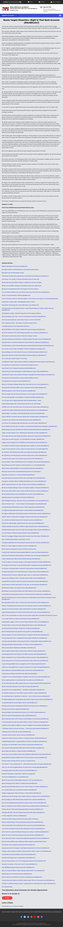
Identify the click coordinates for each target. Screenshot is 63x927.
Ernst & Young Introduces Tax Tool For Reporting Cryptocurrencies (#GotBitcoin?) (24, 861)
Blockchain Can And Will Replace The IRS (13, 273)
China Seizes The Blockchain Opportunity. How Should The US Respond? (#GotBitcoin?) (25, 276)
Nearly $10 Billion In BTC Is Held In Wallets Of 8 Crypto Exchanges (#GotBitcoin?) (23, 329)
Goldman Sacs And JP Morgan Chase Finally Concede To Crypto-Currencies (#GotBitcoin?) (26, 796)
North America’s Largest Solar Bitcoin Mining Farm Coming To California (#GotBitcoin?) (25, 832)
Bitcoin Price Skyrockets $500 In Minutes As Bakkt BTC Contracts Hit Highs (22, 283)
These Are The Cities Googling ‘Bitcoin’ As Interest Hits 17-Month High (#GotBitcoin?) (25, 767)
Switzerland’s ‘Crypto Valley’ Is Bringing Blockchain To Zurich (18, 302)
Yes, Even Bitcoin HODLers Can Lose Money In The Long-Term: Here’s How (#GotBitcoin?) (26, 292)
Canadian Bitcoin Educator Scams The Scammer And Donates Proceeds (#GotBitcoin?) (25, 581)
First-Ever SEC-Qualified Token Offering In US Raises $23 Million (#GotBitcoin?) (23, 397)
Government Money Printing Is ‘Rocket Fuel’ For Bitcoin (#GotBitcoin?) (21, 628)
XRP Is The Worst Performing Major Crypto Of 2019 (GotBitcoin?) (19, 716)
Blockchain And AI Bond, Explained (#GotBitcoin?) (15, 709)
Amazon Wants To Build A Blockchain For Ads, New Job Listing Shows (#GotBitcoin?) (24, 585)
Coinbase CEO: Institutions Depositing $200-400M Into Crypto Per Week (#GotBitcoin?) (25, 552)
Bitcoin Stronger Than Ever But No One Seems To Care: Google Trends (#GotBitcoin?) (24, 394)
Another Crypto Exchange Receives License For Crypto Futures (18, 761)
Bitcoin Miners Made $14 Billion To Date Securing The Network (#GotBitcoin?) (22, 468)
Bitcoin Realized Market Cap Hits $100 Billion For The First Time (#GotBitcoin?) (23, 494)
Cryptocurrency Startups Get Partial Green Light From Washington (19, 674)
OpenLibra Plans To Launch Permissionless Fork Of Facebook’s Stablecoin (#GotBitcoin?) (25, 342)
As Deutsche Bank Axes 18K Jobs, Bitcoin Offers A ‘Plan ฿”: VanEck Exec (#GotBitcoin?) (25, 722)
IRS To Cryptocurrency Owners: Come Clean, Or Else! (16, 539)
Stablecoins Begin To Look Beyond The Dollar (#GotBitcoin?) (18, 497)
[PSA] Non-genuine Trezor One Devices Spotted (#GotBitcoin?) (19, 391)
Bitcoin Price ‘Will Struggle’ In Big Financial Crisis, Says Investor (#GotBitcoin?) (23, 523)
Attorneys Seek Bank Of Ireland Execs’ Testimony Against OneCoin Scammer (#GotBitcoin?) (26, 339)
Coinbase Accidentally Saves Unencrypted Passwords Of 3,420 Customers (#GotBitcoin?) (25, 543)
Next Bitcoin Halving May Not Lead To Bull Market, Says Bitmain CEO (20, 305)
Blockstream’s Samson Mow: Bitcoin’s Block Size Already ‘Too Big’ (19, 336)
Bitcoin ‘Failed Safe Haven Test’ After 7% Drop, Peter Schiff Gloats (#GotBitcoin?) (23, 485)
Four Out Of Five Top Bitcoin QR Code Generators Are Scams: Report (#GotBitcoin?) (24, 423)
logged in (11, 906)
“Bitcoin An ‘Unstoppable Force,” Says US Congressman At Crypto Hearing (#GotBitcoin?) (26, 667)
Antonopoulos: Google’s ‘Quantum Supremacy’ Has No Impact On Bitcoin (21, 313)
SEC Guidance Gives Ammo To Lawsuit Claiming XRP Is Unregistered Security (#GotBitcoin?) (26, 565)
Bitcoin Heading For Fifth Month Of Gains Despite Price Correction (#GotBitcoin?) (23, 800)
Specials (4, 912)
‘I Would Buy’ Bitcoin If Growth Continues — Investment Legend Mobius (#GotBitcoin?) (25, 729)
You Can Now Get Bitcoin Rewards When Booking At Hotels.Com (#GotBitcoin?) (23, 829)
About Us (9, 912)
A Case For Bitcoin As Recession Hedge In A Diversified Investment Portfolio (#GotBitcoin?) (26, 562)
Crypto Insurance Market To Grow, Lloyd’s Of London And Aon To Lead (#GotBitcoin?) (25, 449)
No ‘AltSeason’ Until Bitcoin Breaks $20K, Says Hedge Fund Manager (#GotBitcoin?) (24, 452)
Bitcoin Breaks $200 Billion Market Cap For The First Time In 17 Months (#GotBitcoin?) (25, 787)
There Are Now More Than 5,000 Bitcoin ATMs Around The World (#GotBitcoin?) (23, 825)
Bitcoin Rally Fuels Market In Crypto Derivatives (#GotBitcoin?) (19, 751)
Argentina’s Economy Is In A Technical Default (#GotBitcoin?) (18, 475)
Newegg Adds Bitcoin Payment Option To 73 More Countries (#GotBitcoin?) (22, 645)
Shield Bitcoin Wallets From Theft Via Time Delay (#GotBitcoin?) (19, 588)
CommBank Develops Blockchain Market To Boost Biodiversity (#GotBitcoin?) (22, 510)
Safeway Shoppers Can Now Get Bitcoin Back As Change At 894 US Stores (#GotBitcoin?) (25, 635)
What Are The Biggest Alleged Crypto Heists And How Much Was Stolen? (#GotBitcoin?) (25, 536)
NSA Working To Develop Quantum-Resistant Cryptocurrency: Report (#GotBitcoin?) (24, 455)
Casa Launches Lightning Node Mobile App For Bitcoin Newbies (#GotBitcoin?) (23, 748)
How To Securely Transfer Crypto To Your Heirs (14, 359)
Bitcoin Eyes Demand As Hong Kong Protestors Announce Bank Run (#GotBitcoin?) (24, 355)
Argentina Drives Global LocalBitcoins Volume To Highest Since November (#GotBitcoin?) (26, 725)
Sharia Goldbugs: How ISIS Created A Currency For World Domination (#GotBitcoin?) (24, 352)
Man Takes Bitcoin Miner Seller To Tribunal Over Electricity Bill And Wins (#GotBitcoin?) (25, 603)
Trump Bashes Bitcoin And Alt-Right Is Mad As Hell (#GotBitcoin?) (19, 703)
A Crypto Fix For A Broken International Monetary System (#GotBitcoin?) (21, 420)
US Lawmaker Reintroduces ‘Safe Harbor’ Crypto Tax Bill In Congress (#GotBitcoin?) (24, 693)
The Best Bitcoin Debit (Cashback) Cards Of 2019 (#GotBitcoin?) (19, 855)
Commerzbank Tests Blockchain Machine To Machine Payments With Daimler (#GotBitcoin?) (26, 594)
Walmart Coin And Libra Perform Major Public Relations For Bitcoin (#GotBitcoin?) (24, 609)
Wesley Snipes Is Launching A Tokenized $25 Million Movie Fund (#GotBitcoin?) (23, 413)
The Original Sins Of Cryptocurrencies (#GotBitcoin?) (16, 381)
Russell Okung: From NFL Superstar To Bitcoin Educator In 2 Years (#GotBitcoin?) (23, 465)
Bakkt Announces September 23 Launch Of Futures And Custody (19, 549)
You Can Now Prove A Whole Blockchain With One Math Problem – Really (21, 401)
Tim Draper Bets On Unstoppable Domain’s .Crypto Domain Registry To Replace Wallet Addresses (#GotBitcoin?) (28, 309)
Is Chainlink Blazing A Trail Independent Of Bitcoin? (16, 326)
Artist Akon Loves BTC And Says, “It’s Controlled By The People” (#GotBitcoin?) (23, 439)
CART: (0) (43, 2)
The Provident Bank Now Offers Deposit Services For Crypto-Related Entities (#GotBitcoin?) (26, 683)
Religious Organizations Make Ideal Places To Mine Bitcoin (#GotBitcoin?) (21, 793)
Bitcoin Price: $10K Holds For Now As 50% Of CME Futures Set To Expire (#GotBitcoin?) (25, 491)
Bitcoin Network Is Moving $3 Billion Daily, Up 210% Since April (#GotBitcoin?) (23, 670)
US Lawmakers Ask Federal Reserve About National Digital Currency (20, 365)
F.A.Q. (22, 912)
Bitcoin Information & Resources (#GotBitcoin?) (14, 266)
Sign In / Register (56, 2)
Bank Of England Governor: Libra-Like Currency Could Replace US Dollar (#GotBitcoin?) (25, 501)
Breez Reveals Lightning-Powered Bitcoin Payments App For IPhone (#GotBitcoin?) (24, 803)
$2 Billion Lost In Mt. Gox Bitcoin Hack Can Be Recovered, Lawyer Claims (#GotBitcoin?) (25, 407)
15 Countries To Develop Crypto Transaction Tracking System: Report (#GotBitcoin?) (24, 569)
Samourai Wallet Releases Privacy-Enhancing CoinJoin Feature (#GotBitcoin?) (22, 822)
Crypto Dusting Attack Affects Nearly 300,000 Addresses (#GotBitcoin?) (21, 559)
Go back (7, 898)
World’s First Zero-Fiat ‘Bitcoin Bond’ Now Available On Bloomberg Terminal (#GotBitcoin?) (26, 754)
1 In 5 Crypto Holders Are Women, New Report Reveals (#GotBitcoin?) (20, 619)
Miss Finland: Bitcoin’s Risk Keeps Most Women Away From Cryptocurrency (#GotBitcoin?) (26, 436)
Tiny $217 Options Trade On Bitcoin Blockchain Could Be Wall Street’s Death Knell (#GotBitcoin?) (28, 346)
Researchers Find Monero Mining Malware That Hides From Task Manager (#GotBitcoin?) (25, 556)
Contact (31, 912)
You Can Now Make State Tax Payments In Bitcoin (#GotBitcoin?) (19, 790)
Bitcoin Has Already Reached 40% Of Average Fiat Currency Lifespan (20, 289)
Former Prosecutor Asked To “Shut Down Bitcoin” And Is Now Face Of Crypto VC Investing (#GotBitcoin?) (30, 299)
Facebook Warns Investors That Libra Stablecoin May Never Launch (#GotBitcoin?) (24, 625)
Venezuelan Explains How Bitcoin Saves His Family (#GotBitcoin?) (19, 771)
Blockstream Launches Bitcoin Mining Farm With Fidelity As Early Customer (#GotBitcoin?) (26, 591)
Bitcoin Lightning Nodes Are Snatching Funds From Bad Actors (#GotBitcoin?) (22, 680)
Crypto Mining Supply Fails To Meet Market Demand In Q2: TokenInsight (21, 404)
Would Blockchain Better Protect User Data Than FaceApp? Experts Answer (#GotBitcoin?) (26, 530)
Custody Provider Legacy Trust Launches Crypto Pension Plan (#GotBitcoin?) (22, 459)
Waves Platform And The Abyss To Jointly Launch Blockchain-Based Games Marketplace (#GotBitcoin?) (29, 426)
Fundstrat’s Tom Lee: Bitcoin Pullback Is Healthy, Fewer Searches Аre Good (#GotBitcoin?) (26, 677)
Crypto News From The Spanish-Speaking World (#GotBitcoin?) (19, 368)
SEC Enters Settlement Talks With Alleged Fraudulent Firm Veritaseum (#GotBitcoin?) (25, 333)
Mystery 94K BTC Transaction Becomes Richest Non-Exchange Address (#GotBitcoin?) (25, 417)
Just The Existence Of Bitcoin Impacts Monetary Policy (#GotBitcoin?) (20, 533)
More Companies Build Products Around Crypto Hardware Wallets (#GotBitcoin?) (23, 651)
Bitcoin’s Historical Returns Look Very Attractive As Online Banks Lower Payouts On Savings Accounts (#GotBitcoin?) (29, 598)
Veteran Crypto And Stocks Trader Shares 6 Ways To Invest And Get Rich (21, 320)
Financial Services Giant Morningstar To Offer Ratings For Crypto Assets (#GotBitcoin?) (25, 371)
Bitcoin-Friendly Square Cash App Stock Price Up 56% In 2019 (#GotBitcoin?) (22, 632)
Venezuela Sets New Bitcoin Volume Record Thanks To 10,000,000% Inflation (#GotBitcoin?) (26, 641)
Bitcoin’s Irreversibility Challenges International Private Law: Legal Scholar (22, 286)
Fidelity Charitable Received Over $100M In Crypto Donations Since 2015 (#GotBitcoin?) (25, 527)
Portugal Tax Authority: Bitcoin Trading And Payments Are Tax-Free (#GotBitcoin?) (24, 481)
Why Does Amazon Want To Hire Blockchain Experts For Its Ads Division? (21, 472)
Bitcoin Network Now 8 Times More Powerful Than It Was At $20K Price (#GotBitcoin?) (25, 661)
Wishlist (31, 2)
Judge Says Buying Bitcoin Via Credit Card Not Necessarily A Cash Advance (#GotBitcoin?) (26, 612)
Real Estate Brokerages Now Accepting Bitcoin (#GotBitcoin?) (18, 858)
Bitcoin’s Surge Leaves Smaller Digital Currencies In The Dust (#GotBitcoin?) (22, 780)
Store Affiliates (42, 912)
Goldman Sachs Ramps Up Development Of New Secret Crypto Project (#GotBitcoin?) (24, 706)
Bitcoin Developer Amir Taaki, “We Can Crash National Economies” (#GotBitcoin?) (24, 317)
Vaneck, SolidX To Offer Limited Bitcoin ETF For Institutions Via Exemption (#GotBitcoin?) (26, 462)
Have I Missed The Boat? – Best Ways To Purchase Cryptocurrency (19, 323)
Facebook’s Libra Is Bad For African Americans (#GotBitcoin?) (18, 735)
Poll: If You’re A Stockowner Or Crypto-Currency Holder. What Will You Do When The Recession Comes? (29, 615)
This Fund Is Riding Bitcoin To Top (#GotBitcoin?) (15, 777)
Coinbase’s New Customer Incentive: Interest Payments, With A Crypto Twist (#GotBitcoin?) (26, 851)
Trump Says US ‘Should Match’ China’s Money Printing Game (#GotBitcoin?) (22, 745)
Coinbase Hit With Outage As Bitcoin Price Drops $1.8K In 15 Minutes (20, 819)
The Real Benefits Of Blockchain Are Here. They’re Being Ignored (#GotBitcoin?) (23, 507)
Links (19, 912)
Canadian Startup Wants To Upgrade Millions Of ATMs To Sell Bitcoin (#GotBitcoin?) (24, 741)
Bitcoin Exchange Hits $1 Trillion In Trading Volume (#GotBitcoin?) (19, 783)
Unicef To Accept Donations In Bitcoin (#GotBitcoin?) (16, 295)
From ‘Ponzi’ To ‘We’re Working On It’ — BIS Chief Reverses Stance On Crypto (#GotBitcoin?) (26, 764)
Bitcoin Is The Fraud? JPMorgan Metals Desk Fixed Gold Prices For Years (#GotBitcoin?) (25, 384)
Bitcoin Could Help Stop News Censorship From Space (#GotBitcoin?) (20, 687)
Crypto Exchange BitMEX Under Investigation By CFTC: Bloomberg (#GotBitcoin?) (24, 664)
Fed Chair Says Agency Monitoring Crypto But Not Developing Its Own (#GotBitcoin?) (25, 410)
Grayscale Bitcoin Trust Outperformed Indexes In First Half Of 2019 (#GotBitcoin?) (24, 712)
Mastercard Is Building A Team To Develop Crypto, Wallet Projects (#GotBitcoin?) (23, 578)
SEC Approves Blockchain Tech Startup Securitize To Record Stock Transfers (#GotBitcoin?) (26, 514)
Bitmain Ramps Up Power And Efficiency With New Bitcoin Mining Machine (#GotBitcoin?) (26, 430)
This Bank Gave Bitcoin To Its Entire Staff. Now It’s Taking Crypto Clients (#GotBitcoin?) (25, 572)
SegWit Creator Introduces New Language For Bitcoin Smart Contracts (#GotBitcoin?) (24, 517)
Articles (27, 912)
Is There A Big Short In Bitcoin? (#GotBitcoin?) (14, 816)
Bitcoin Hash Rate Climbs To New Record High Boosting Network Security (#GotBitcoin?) (25, 838)
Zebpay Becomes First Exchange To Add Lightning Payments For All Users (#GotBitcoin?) (25, 848)
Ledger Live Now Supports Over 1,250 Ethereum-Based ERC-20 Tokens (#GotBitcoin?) (24, 433)
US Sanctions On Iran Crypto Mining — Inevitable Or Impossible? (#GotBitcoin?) (23, 690)
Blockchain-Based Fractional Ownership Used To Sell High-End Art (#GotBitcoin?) (23, 478)
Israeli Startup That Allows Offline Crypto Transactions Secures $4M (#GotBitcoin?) (24, 388)
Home (36, 912)
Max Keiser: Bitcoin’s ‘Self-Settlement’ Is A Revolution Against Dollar (20, 270)
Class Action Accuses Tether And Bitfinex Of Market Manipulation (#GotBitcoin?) (23, 349)
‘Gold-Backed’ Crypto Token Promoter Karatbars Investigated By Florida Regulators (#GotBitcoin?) (28, 362)
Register (58, 912)
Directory (15, 912)
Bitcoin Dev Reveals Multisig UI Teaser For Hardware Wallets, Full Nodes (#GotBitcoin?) (25, 488)
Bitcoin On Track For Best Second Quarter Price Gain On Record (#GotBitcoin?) (23, 835)
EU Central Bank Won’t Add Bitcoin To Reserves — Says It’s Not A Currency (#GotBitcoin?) (26, 696)
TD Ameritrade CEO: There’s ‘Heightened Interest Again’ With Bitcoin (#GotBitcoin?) (24, 638)
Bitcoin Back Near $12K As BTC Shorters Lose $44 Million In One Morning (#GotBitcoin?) (25, 719)
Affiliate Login (51, 912)
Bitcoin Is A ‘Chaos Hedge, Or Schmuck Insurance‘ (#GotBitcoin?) (19, 546)
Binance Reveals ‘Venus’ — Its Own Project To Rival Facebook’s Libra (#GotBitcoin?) (24, 504)
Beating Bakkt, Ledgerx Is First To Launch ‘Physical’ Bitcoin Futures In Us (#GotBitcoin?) (25, 622)
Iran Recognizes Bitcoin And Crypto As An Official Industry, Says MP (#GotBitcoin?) (24, 654)
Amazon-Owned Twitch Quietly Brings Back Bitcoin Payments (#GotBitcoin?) (22, 809)
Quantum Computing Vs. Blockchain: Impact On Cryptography (18, 774)
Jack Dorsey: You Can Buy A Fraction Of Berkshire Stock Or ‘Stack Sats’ (20, 279)
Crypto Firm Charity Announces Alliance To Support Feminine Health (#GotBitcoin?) (24, 738)
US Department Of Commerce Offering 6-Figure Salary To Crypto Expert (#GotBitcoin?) (25, 575)
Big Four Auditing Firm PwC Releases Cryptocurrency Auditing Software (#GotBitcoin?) (25, 806)
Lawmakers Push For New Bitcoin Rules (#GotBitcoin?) (16, 732)
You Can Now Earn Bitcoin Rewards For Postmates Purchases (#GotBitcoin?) (22, 520)
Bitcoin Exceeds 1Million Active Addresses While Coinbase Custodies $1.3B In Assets (24, 842)
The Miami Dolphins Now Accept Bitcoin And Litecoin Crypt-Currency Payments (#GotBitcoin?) (27, 699)
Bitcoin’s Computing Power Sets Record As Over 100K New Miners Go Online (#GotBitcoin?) (26, 606)
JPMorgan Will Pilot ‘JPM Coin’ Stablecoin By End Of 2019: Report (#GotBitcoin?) (23, 813)
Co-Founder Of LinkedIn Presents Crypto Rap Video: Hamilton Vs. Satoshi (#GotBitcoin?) (25, 446)
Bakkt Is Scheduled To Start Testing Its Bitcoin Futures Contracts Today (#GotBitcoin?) (25, 657)
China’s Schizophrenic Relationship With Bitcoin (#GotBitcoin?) (19, 648)
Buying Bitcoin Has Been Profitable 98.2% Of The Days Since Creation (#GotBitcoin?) (24, 758)
